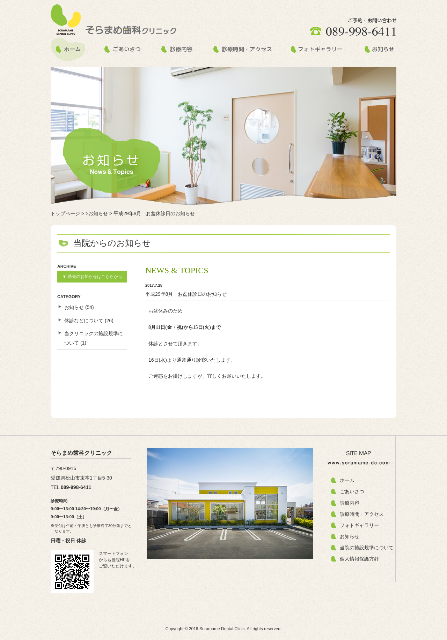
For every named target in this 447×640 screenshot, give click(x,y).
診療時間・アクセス (362, 514)
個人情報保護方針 (359, 559)
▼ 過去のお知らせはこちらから (92, 276)
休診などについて (83, 320)
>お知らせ (97, 213)
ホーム (347, 480)
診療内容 (349, 503)
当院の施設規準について (367, 547)
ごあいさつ (352, 491)
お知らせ (74, 307)
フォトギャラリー (359, 525)
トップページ (65, 213)
